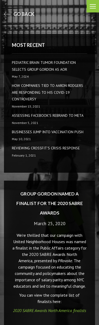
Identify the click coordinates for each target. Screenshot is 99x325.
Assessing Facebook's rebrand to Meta (47, 115)
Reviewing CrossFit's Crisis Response (46, 148)
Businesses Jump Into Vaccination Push (47, 132)
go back (19, 14)
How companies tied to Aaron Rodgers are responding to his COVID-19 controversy (47, 92)
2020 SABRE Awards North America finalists (49, 310)
